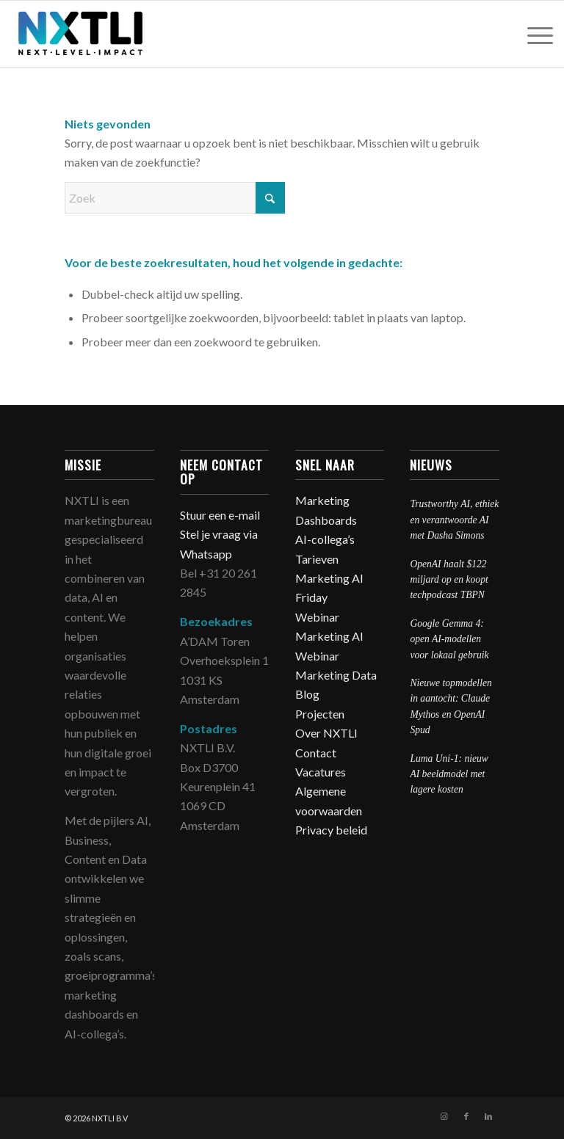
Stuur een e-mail (221, 515)
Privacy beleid (331, 830)
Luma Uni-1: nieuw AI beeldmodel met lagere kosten (449, 774)
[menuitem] (533, 34)
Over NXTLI (326, 733)
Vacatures (320, 772)
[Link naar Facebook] (466, 1116)
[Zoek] (175, 198)
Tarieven (317, 559)
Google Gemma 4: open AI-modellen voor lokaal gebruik (449, 639)
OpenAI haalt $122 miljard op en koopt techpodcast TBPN (449, 579)
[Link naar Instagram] (444, 1116)
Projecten (319, 714)
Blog (307, 694)
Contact (315, 753)
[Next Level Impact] (81, 33)
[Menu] (533, 34)
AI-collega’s (325, 539)
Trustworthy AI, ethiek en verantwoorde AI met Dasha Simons (454, 519)
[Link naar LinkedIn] (488, 1116)
